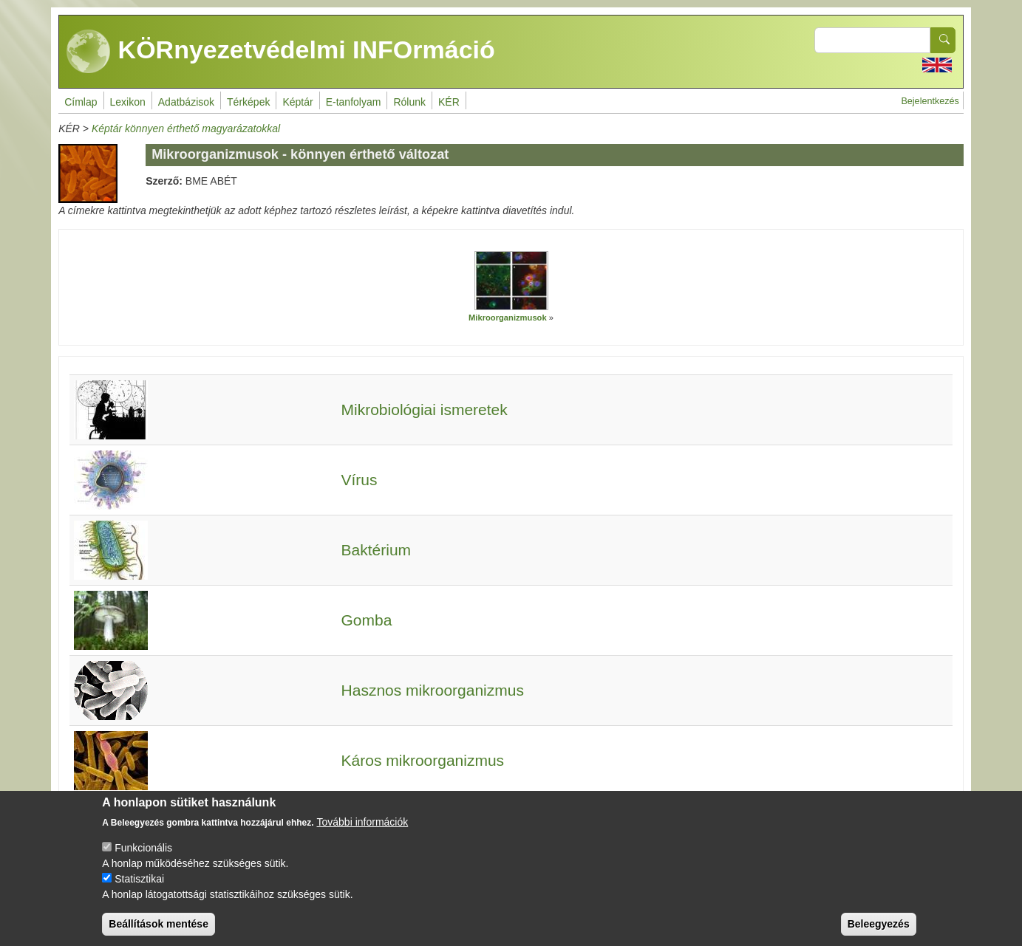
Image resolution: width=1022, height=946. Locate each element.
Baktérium (376, 549)
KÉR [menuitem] (449, 102)
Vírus (359, 479)
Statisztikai (139, 891)
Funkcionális (143, 860)
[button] (511, 280)
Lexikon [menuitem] (128, 102)
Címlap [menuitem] (80, 102)
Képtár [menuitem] (297, 102)
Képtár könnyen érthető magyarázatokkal (186, 128)
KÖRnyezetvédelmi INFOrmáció (281, 52)
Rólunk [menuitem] (409, 102)
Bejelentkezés (929, 101)
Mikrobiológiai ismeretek (424, 409)
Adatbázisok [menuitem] (186, 102)
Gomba (366, 619)
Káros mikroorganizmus (423, 760)
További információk (363, 834)
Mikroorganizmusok (508, 317)
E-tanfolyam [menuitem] (353, 102)
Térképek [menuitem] (248, 102)
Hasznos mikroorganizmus (432, 690)
